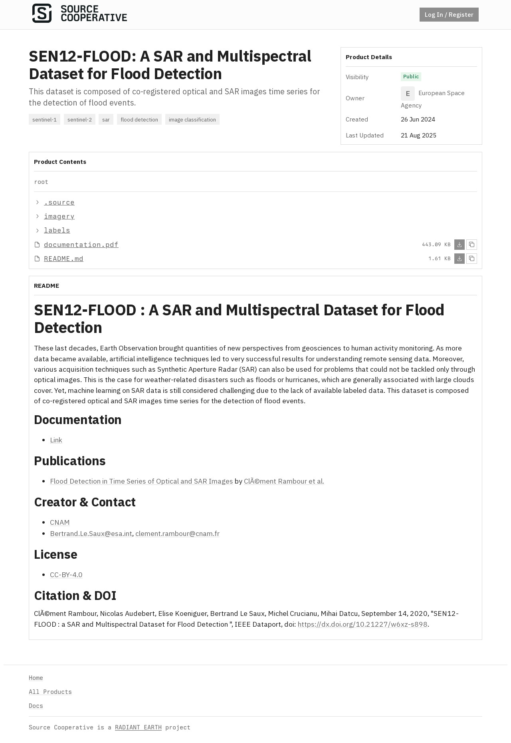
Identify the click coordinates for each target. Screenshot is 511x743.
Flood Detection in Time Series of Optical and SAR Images (141, 481)
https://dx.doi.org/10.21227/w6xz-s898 (363, 624)
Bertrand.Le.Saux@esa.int (91, 533)
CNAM (60, 522)
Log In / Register (449, 14)
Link (56, 439)
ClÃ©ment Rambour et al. (284, 481)
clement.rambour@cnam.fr (177, 533)
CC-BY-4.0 (66, 574)
